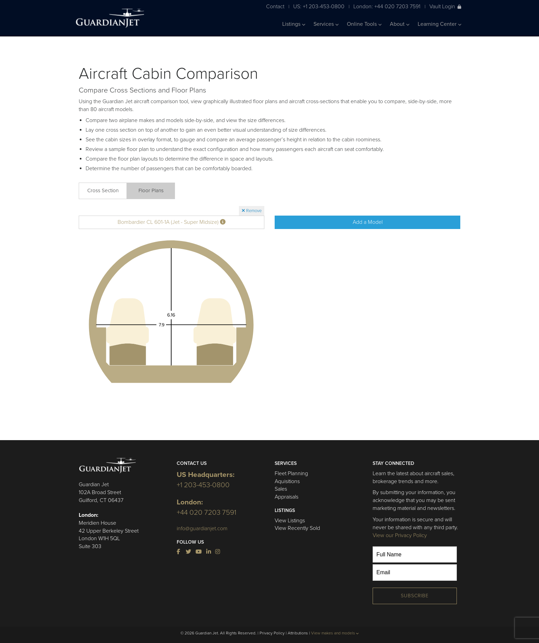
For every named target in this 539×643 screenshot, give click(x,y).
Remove (252, 211)
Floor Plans (151, 190)
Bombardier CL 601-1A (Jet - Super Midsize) (172, 222)
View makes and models (335, 633)
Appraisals (286, 496)
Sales (281, 489)
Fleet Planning (291, 473)
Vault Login (445, 6)
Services (326, 24)
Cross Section (103, 190)
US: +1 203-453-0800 (318, 6)
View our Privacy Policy (400, 535)
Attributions (298, 633)
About (399, 24)
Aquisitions (287, 481)
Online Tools (364, 24)
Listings (293, 24)
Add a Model (368, 222)
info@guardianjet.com (202, 528)
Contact (275, 6)
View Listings (290, 520)
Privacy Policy (272, 633)
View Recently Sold (297, 528)
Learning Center (439, 24)
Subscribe (415, 596)
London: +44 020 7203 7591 (386, 6)
